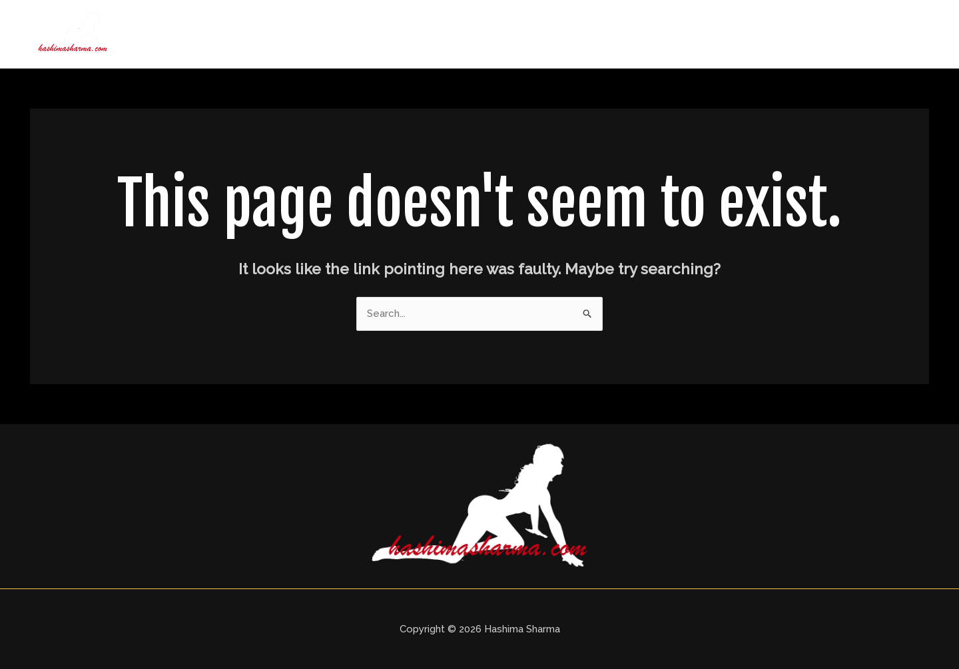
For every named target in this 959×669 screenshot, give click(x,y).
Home (540, 34)
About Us (605, 34)
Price (767, 34)
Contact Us (887, 34)
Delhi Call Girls (692, 34)
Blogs (818, 34)
